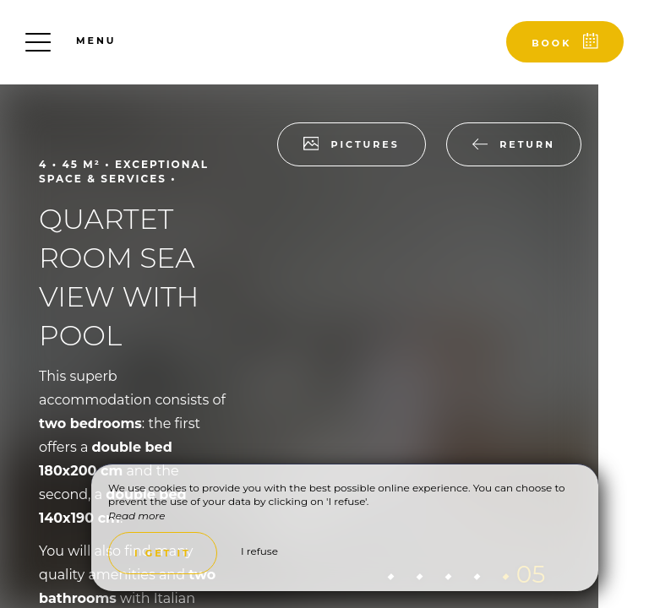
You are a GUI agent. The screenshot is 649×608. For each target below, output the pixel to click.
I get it (162, 553)
